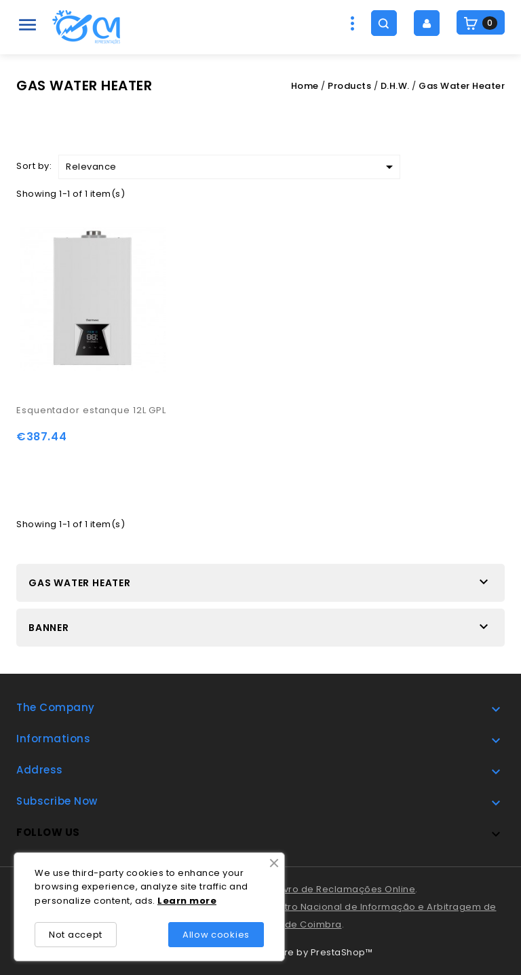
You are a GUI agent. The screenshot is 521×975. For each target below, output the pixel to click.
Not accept (75, 934)
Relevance (232, 167)
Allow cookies (216, 934)
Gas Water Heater (79, 583)
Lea (166, 900)
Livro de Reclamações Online (346, 889)
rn (181, 900)
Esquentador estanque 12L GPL (91, 410)
